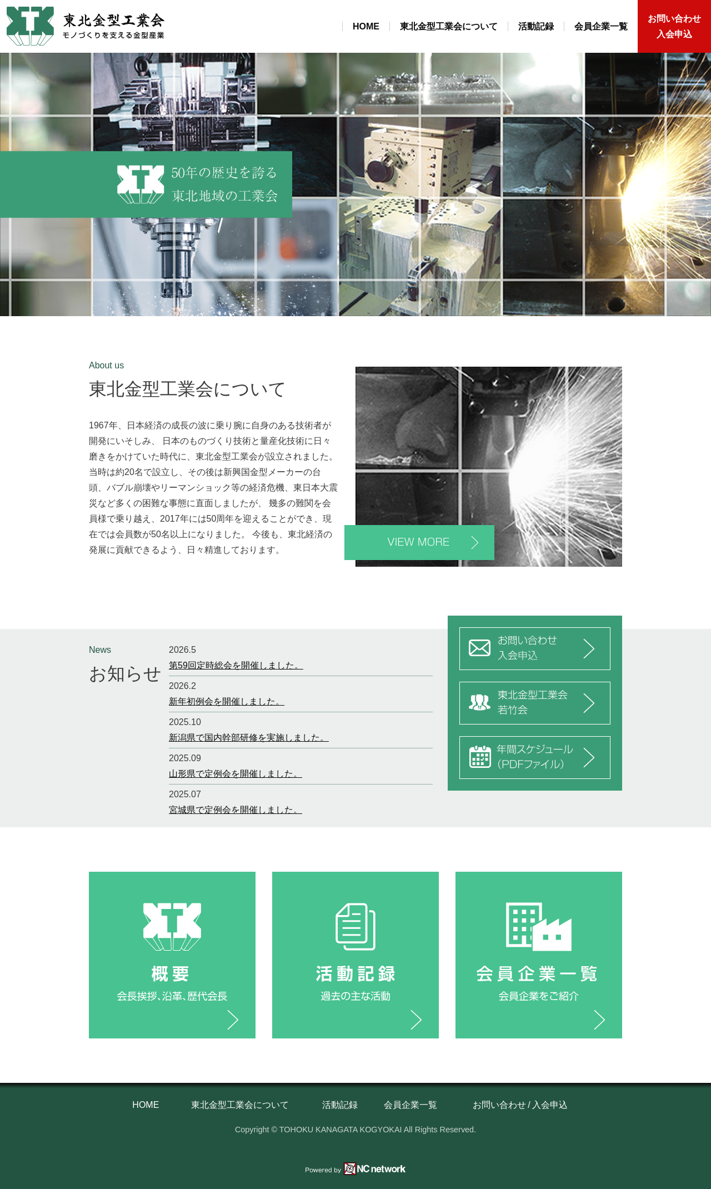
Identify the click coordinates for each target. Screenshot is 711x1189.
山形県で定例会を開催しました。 (235, 773)
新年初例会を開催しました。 (226, 701)
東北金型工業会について (449, 26)
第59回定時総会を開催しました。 (236, 665)
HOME (366, 26)
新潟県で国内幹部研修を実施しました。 (249, 737)
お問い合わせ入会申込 (674, 26)
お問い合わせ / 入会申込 (520, 1105)
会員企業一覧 (601, 26)
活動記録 (536, 26)
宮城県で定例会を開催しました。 (235, 810)
